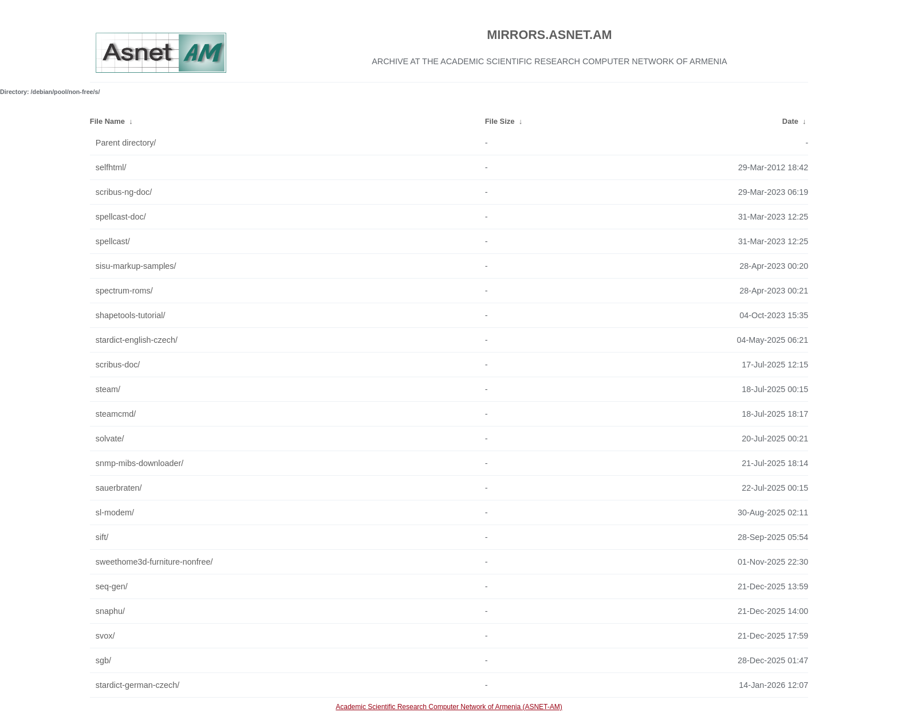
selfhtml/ (111, 167)
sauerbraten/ (119, 487)
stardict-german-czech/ (137, 685)
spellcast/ (113, 241)
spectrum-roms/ (124, 290)
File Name (107, 121)
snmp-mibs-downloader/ (140, 463)
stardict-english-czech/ (137, 340)
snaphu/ (110, 611)
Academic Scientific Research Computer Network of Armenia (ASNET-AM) (449, 707)
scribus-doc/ (118, 364)
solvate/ (110, 438)
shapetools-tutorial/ (131, 315)
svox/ (105, 635)
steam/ (108, 389)
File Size (500, 121)
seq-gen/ (112, 586)
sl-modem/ (115, 512)
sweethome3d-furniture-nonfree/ (154, 561)
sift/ (102, 537)
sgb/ (103, 660)
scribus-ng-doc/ (124, 192)
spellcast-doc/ (121, 216)
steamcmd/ (116, 413)
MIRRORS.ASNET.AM (549, 35)
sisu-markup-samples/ (136, 266)
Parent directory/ (126, 142)
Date (790, 121)
